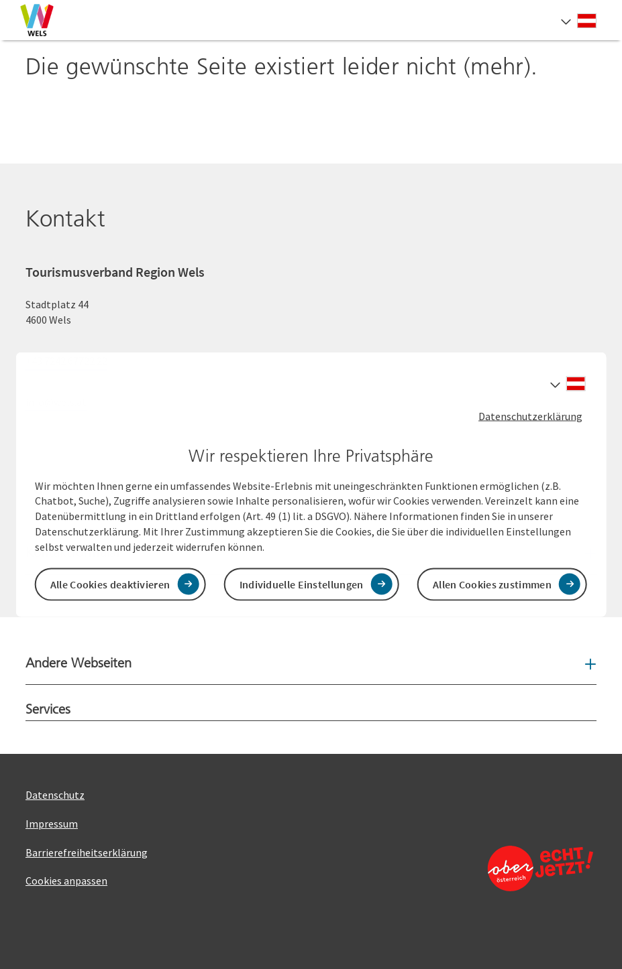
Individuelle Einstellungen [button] (302, 583)
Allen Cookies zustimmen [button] (492, 583)
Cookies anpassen (66, 880)
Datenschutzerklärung (530, 416)
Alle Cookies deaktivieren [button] (110, 583)
